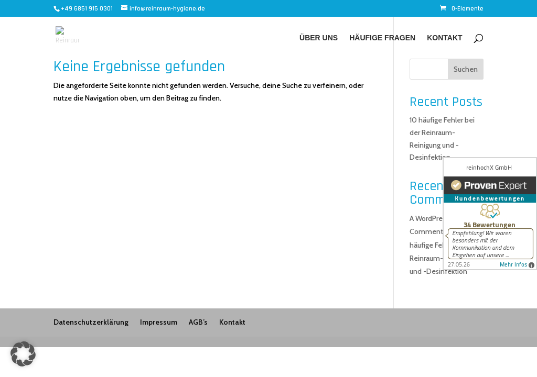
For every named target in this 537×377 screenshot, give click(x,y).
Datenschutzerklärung (90, 322)
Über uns (318, 38)
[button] (23, 354)
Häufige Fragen (382, 38)
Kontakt (444, 38)
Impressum (158, 322)
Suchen (466, 69)
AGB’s (198, 322)
